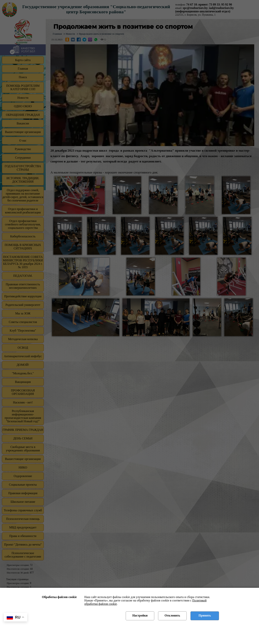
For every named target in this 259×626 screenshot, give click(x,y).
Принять (205, 615)
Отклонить (172, 615)
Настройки (140, 615)
